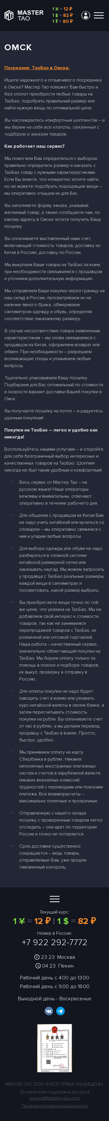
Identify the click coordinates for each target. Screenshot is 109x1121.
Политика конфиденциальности (55, 1106)
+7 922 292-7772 (54, 942)
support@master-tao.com (54, 1098)
